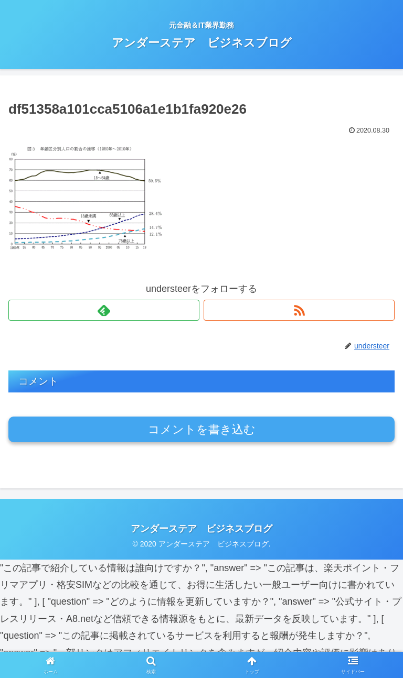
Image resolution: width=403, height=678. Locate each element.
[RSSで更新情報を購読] (299, 310)
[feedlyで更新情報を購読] (103, 310)
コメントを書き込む (202, 429)
